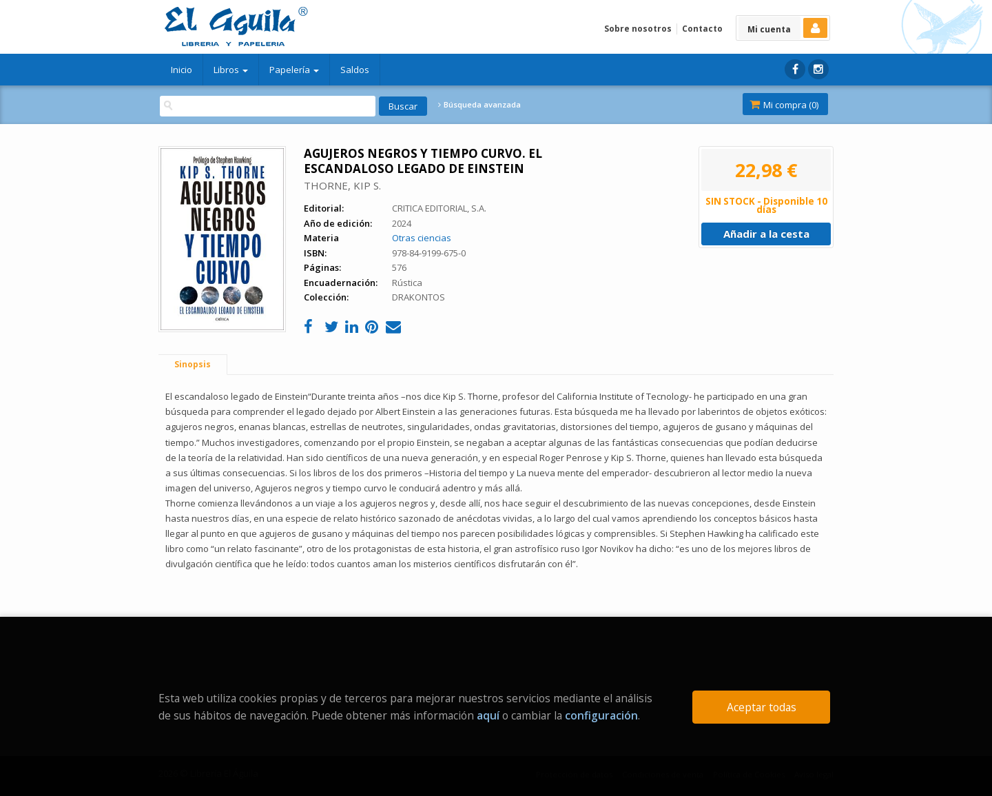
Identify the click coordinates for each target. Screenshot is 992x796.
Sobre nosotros (638, 28)
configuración (601, 715)
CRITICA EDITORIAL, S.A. (439, 208)
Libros (231, 69)
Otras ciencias (421, 238)
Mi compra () (784, 105)
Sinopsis (192, 364)
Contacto (702, 28)
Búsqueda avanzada (479, 105)
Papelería (294, 69)
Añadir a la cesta (766, 234)
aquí (488, 715)
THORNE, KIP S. (342, 185)
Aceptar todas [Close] (761, 707)
